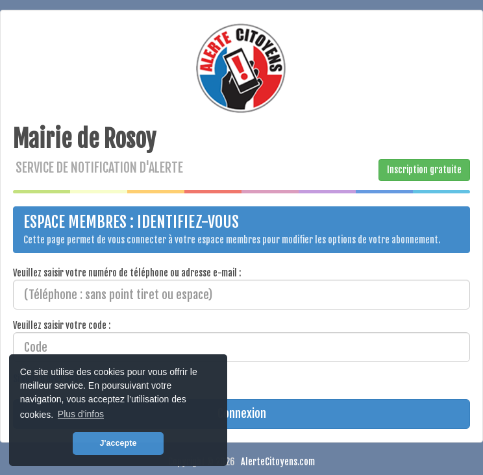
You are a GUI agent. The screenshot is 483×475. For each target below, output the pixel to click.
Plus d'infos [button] (81, 414)
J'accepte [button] (118, 443)
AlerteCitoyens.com (278, 461)
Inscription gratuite (424, 169)
